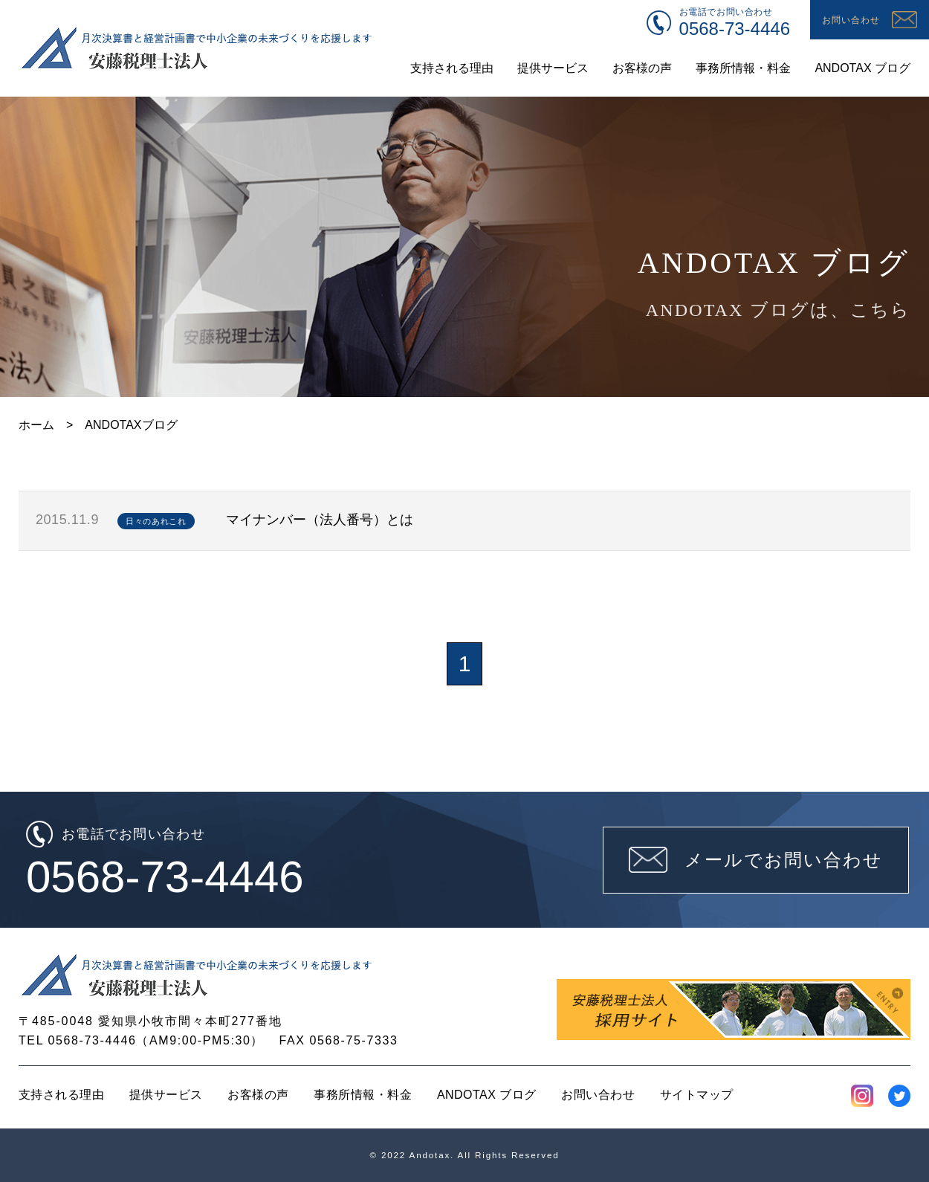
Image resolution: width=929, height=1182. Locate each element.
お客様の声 (257, 1094)
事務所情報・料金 (363, 1094)
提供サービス (166, 1094)
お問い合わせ (598, 1094)
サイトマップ (697, 1094)
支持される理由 (61, 1094)
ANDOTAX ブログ (487, 1094)
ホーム (36, 425)
